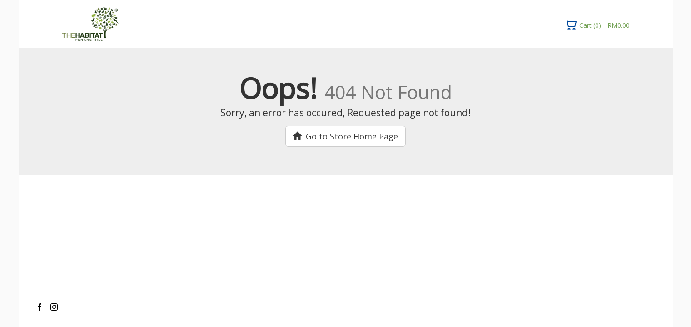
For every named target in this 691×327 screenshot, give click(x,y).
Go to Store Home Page (345, 136)
